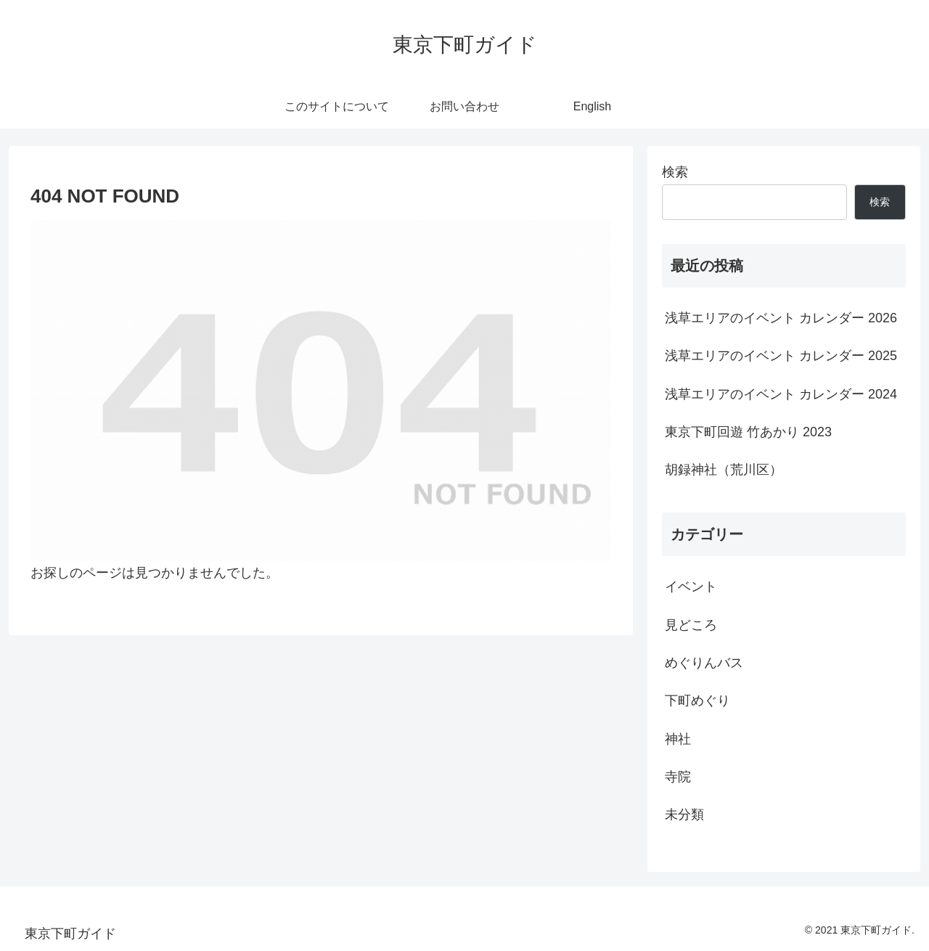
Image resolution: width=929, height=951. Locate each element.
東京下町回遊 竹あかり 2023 (748, 432)
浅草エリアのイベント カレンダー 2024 (781, 394)
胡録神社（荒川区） (723, 469)
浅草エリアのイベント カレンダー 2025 (781, 355)
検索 (675, 172)
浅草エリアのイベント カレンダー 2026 (781, 318)
